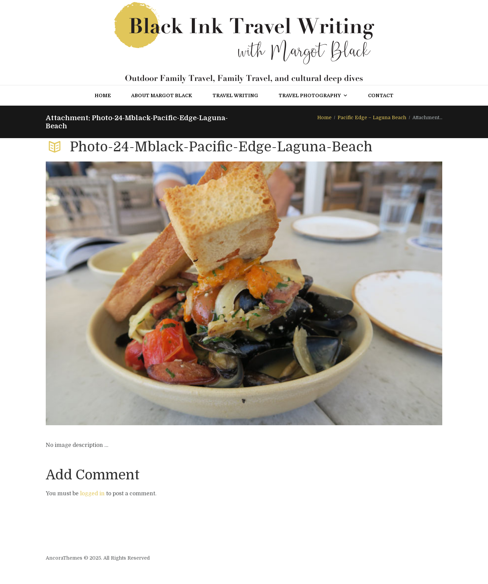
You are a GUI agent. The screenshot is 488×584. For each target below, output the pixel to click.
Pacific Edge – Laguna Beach (372, 117)
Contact (380, 95)
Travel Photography (313, 95)
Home (103, 95)
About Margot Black (161, 95)
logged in (92, 494)
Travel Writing (235, 95)
